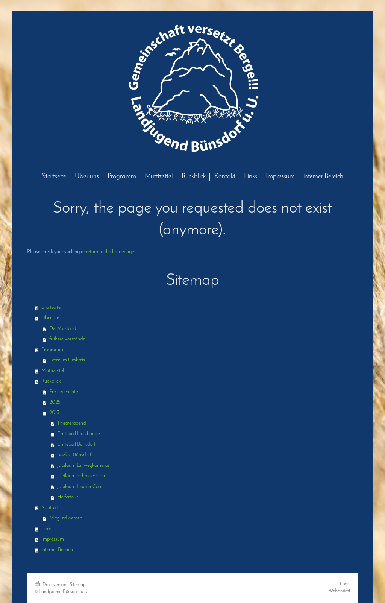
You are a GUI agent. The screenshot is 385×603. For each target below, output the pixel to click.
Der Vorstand (62, 328)
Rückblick (51, 381)
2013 (54, 413)
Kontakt (49, 507)
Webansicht (339, 591)
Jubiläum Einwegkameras (83, 465)
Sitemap (78, 584)
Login (345, 584)
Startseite (51, 307)
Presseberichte (63, 392)
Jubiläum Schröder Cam (81, 476)
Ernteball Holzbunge (78, 434)
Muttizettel (52, 371)
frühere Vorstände (67, 339)
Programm (52, 349)
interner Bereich (57, 550)
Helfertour (67, 497)
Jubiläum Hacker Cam (80, 486)
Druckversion (51, 584)
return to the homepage (110, 252)
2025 (55, 402)
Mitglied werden (65, 518)
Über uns (50, 318)
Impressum (52, 539)
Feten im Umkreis (67, 360)
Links (46, 529)
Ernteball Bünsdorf (76, 444)
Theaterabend (71, 423)
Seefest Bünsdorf (74, 455)
